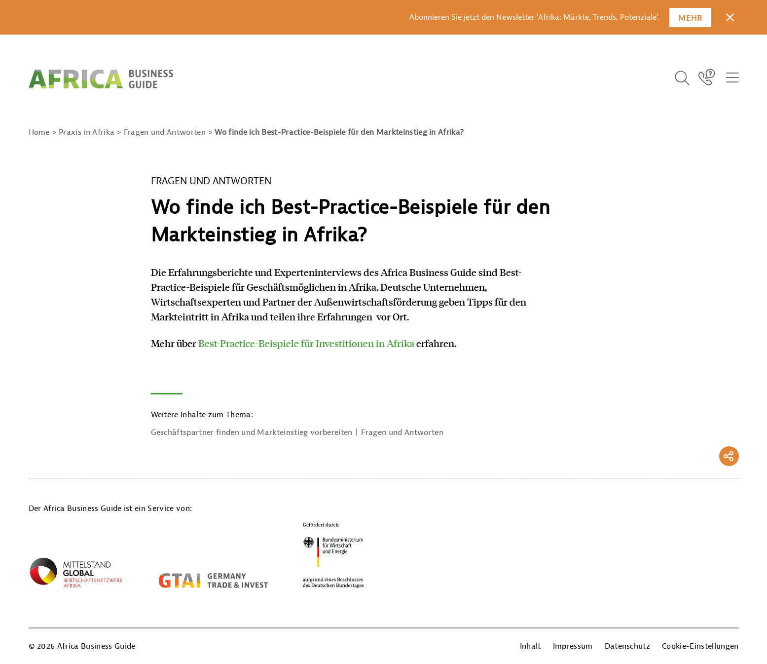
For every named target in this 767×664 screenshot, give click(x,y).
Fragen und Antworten (402, 432)
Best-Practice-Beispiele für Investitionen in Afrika (306, 343)
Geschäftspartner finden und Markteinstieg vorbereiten (252, 432)
